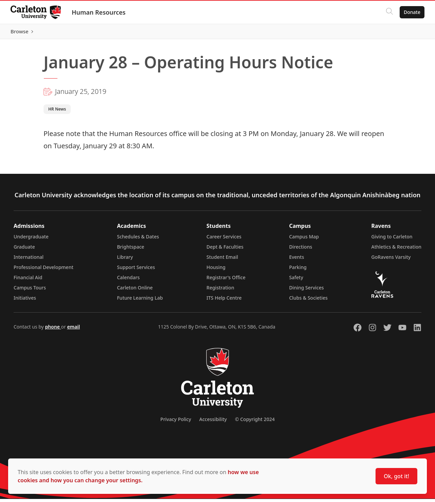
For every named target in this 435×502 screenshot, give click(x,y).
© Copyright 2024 (255, 422)
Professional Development (43, 270)
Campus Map (304, 239)
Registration (220, 290)
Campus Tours (30, 290)
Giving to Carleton (392, 239)
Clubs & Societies (308, 301)
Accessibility (213, 422)
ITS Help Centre (224, 301)
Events (296, 260)
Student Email (222, 260)
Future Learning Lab (140, 301)
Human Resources (99, 12)
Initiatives (25, 301)
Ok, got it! (396, 476)
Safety (296, 280)
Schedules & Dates (138, 239)
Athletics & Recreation (396, 250)
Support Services (136, 270)
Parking (298, 270)
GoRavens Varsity (391, 260)
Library (125, 260)
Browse (411, 33)
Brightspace (130, 250)
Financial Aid (28, 280)
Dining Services (306, 290)
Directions (300, 250)
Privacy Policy (175, 422)
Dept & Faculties (225, 250)
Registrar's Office (226, 280)
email (73, 330)
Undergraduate (31, 239)
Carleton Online (135, 290)
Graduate (24, 250)
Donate (411, 12)
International (29, 260)
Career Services (224, 239)
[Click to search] (389, 12)
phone (53, 330)
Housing (216, 270)
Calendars (128, 280)
